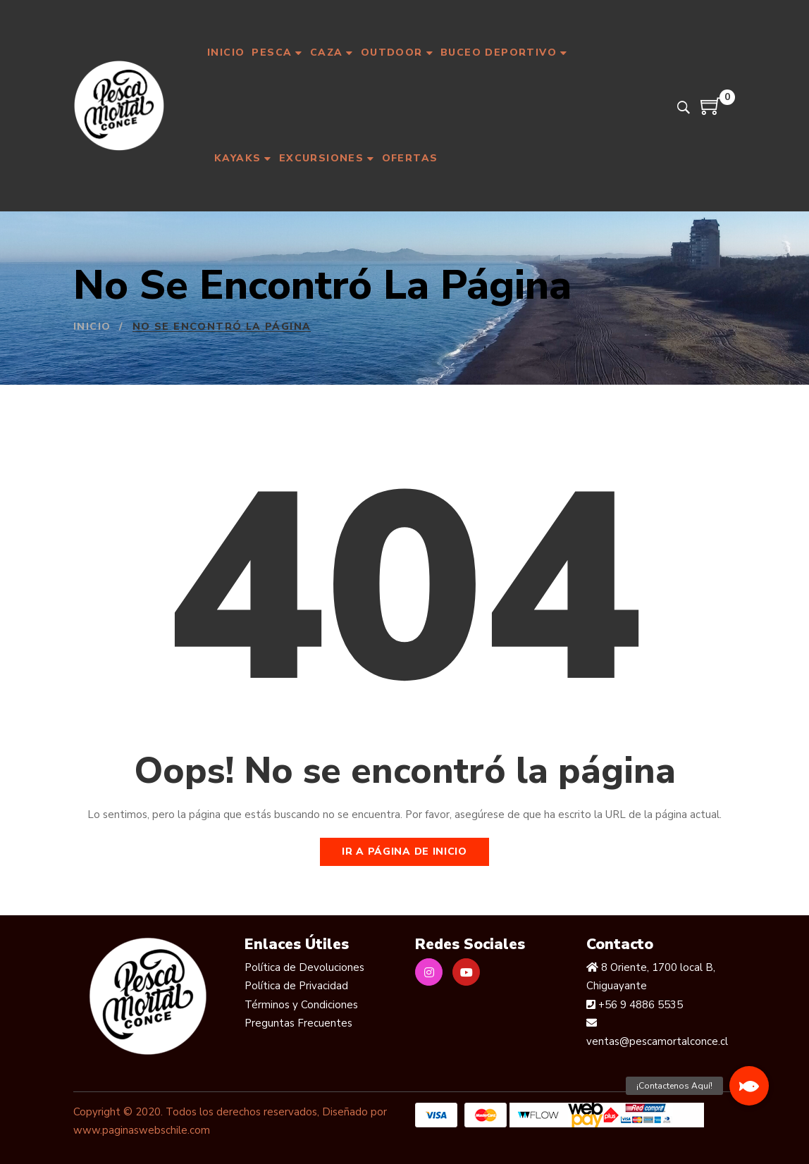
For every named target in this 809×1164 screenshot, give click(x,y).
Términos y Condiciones (301, 1005)
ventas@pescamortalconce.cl (657, 1041)
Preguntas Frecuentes (298, 1023)
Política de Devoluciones (304, 967)
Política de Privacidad (296, 986)
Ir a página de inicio (404, 851)
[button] (749, 1086)
